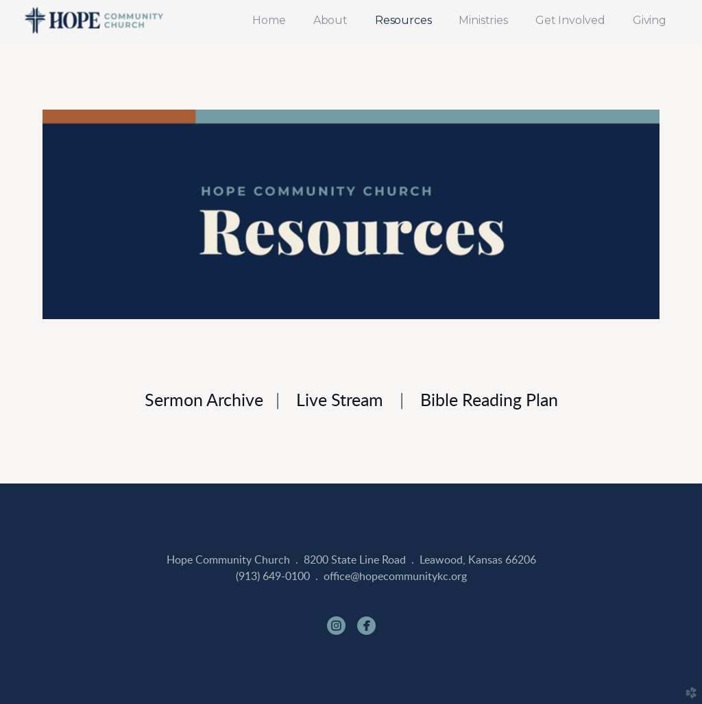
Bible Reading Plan (489, 401)
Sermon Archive (204, 401)
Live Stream (339, 401)
